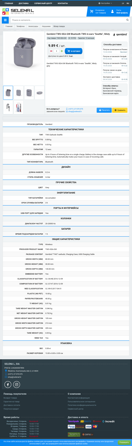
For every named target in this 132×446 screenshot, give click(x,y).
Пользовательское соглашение (81, 402)
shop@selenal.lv (75, 111)
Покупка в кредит (11, 409)
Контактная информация (79, 398)
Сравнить (119, 110)
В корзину (73, 51)
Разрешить (124, 442)
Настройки (104, 3)
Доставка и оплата (12, 405)
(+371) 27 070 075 (75, 109)
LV (123, 3)
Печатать (104, 110)
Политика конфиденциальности (82, 405)
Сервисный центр (43, 3)
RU (128, 3)
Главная (9, 3)
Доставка (24, 3)
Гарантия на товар (11, 402)
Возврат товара (10, 398)
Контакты (63, 3)
